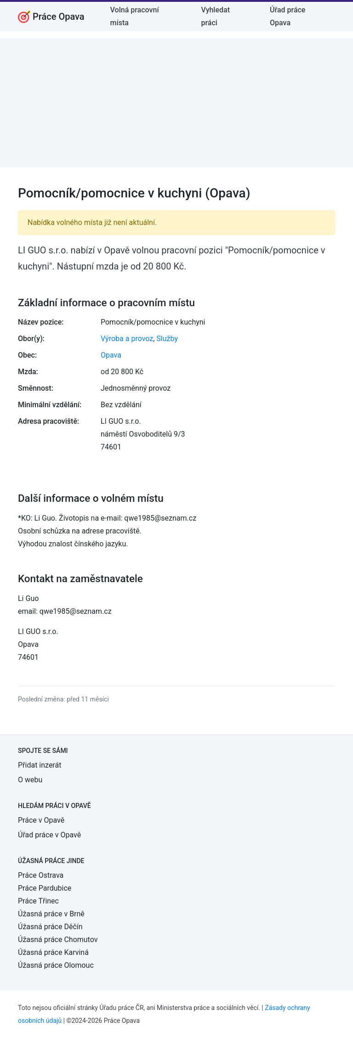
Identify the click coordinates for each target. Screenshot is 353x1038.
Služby (167, 338)
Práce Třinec (38, 901)
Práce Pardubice (44, 888)
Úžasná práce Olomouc (56, 965)
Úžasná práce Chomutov (57, 939)
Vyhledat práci (215, 16)
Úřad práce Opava (287, 16)
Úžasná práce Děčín (50, 926)
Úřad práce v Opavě (49, 834)
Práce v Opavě (41, 820)
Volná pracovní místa (134, 16)
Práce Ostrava (40, 875)
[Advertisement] (176, 103)
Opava (111, 355)
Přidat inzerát (39, 765)
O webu (30, 779)
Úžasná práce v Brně (51, 913)
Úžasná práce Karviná (53, 952)
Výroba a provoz (127, 338)
